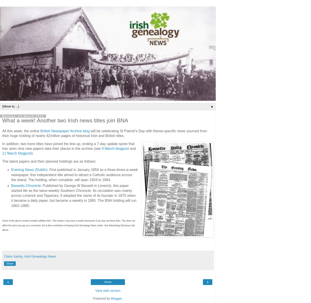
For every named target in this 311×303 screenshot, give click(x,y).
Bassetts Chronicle (26, 186)
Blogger (116, 298)
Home (107, 282)
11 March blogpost (16, 153)
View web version (107, 290)
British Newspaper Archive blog (65, 131)
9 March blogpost (115, 148)
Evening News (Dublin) (29, 170)
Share (9, 263)
